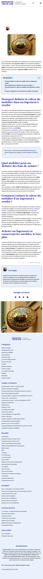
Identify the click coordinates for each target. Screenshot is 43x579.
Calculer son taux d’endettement (10, 503)
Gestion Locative (6, 378)
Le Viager (4, 453)
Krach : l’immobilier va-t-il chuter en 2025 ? (13, 489)
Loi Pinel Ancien (6, 455)
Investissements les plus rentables (11, 421)
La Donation (5, 476)
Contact (28, 565)
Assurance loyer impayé (8, 513)
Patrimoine (4, 375)
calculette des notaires (17, 130)
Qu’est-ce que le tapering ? (9, 496)
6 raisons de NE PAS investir (9, 493)
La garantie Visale (6, 516)
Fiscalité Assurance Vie (8, 480)
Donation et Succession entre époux (11, 473)
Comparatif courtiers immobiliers (10, 428)
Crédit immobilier (6, 348)
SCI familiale (5, 436)
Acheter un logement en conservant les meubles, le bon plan (21, 91)
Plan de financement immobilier (10, 393)
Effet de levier (5, 405)
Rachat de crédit (6, 357)
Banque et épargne (7, 366)
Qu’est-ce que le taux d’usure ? (10, 500)
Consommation (6, 355)
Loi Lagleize (5, 466)
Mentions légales (20, 565)
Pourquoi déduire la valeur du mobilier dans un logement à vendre (21, 82)
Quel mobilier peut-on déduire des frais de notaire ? (19, 85)
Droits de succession (7, 471)
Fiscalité (4, 364)
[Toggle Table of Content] (38, 78)
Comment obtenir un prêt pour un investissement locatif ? (17, 395)
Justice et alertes (6, 368)
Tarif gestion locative (7, 525)
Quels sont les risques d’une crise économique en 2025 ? (17, 491)
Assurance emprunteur (8, 402)
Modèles (4, 373)
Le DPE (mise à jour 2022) (9, 518)
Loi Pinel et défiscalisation (9, 359)
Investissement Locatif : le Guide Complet (13, 386)
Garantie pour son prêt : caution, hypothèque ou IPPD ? (16, 400)
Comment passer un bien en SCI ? (11, 441)
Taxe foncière (5, 459)
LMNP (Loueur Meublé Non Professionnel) (13, 446)
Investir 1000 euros (7, 416)
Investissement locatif (7, 350)
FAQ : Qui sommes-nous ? (9, 565)
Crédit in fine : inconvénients (9, 398)
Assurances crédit (22, 12)
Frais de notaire (6, 469)
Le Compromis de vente (8, 409)
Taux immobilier (6, 533)
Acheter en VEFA (6, 407)
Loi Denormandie (6, 457)
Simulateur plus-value (7, 536)
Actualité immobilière (7, 352)
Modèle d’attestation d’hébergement (11, 523)
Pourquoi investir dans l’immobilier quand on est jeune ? (17, 391)
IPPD (3, 450)
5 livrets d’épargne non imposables (11, 414)
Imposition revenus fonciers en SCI (11, 439)
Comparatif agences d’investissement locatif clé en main (17, 426)
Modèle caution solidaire (8, 520)
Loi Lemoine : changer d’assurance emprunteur (14, 511)
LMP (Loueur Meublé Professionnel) (11, 443)
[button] (33, 3)
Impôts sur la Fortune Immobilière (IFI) (12, 462)
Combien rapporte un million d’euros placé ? (13, 419)
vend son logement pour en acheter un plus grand (25, 242)
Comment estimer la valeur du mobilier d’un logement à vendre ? (22, 88)
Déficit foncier (5, 448)
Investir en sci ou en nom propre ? (11, 423)
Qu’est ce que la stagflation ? (9, 498)
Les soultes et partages (8, 371)
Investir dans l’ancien (7, 412)
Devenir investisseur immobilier (10, 389)
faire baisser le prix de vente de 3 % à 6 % (25, 175)
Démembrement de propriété (9, 464)
